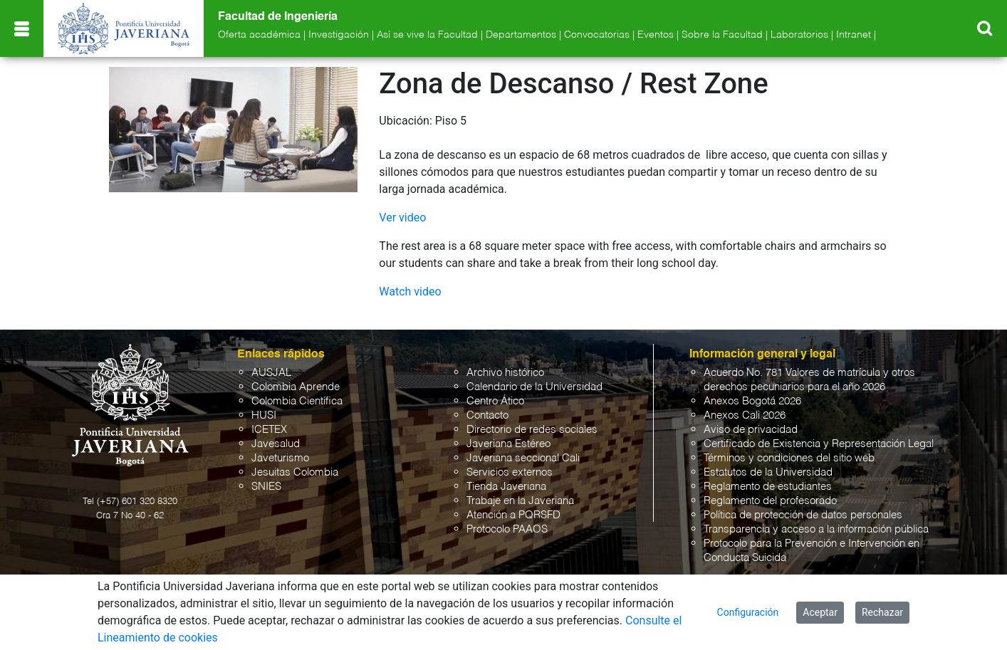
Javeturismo (280, 458)
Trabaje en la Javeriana (520, 501)
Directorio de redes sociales (532, 429)
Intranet (853, 35)
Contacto (487, 415)
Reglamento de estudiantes (768, 486)
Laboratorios (799, 35)
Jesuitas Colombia (294, 472)
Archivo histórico (505, 372)
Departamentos (521, 35)
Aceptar (820, 612)
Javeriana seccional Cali (523, 458)
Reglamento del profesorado (770, 501)
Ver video (402, 217)
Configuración (748, 612)
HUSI (263, 415)
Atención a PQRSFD (513, 515)
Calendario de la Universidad (534, 387)
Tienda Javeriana (506, 486)
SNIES (266, 486)
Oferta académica (259, 35)
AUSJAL (271, 372)
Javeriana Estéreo (508, 444)
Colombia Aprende (295, 387)
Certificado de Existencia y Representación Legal (819, 444)
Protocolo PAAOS (507, 529)
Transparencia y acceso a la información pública (816, 529)
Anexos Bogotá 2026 (752, 401)
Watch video (410, 291)
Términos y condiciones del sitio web (789, 458)
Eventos (655, 35)
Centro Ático (495, 401)
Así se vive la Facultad (427, 35)
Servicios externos (509, 472)
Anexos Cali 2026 (745, 415)
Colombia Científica (297, 401)
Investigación (338, 35)
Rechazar (882, 612)
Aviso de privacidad (751, 429)
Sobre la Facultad (722, 35)
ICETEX (269, 429)
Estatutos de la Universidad (768, 472)
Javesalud (275, 444)
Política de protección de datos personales (803, 515)
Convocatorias (597, 35)
